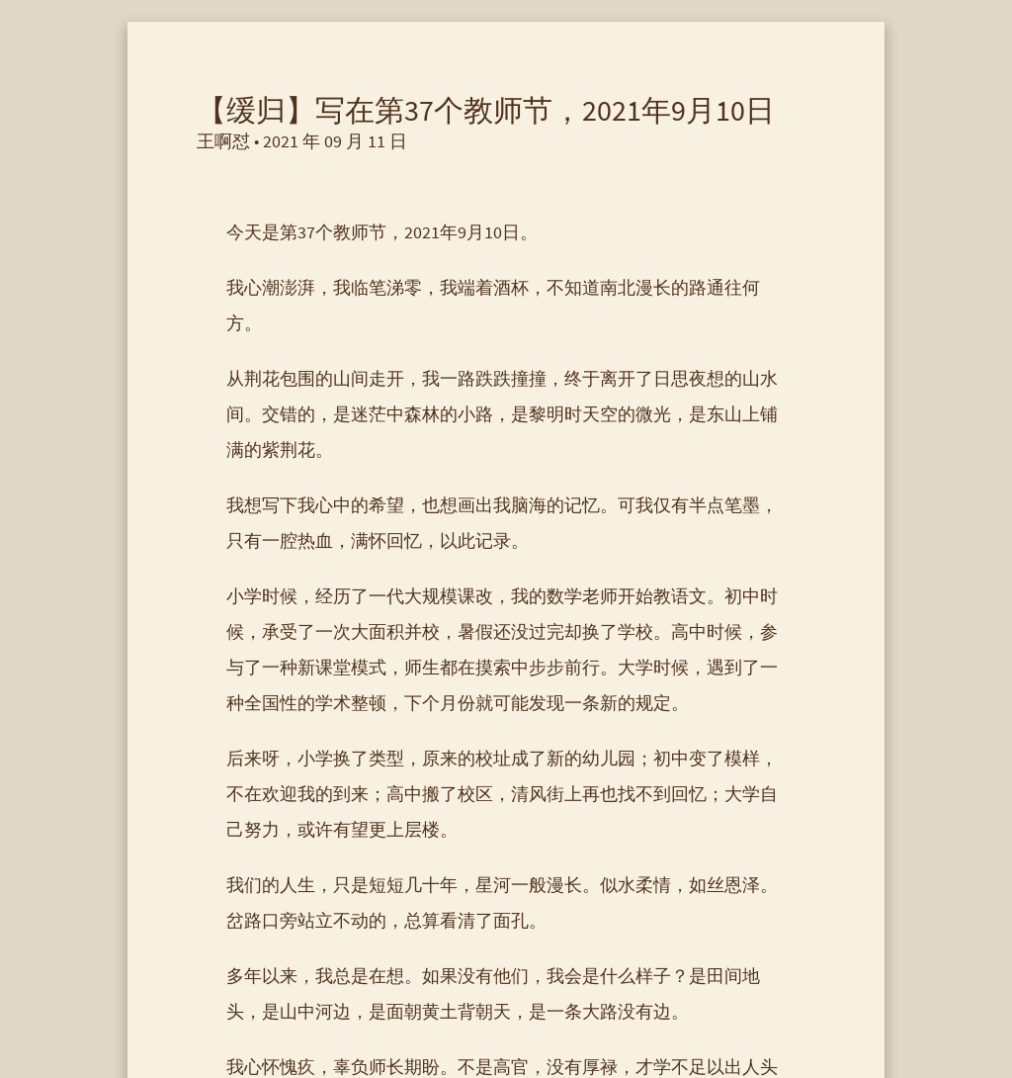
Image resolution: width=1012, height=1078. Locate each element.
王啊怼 (223, 141)
